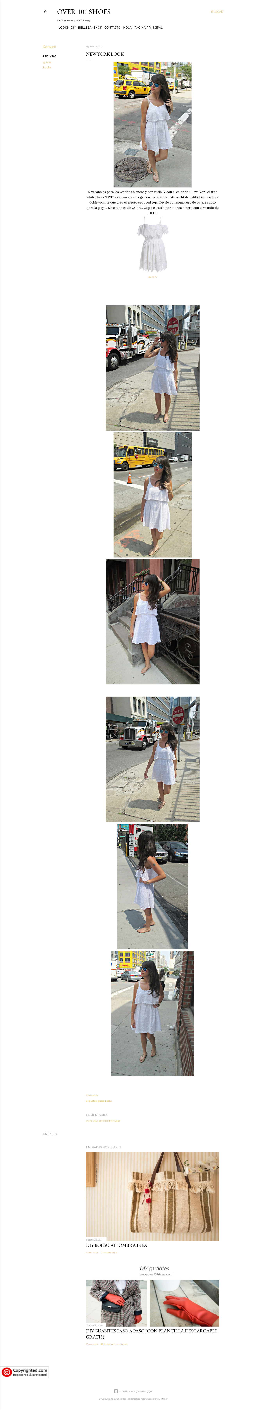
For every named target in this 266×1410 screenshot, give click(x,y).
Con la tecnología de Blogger (133, 1391)
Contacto (111, 27)
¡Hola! (126, 27)
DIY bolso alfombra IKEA (116, 1245)
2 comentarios (109, 1252)
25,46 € (152, 276)
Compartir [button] (50, 46)
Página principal (147, 27)
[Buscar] (217, 11)
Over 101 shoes (84, 11)
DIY (71, 27)
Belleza (83, 27)
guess (47, 62)
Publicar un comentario (103, 1120)
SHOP (96, 27)
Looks (62, 27)
